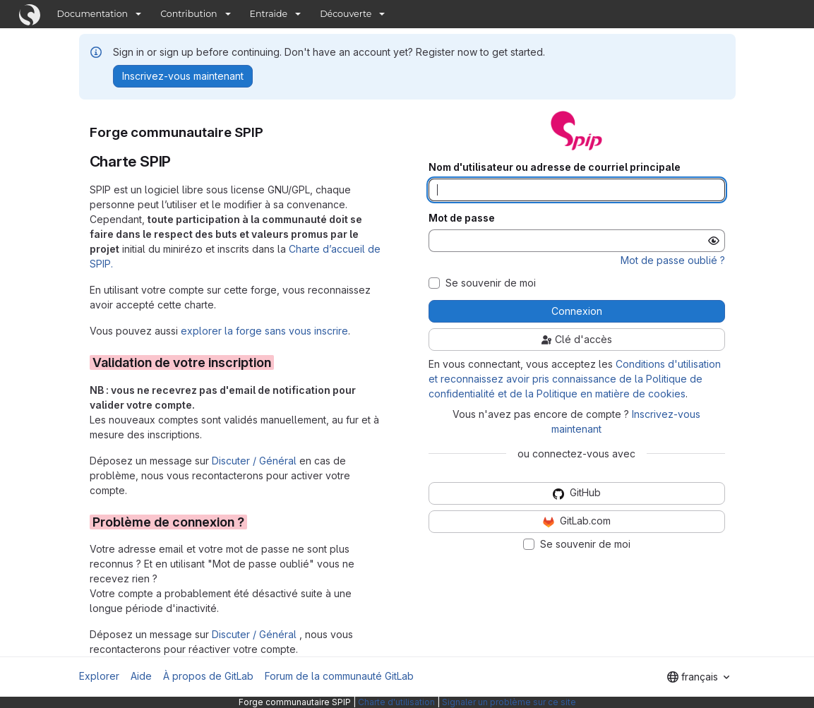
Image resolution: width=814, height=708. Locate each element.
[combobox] (698, 676)
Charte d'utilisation (396, 702)
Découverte (345, 13)
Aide (141, 676)
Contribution (188, 13)
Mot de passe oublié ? (673, 260)
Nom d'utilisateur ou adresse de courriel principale (555, 167)
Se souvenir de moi (490, 283)
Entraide (269, 13)
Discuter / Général (255, 461)
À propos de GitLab (208, 676)
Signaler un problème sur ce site (509, 702)
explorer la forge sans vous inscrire (264, 331)
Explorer (99, 676)
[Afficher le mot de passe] (713, 240)
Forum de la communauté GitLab (339, 676)
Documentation (92, 13)
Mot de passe (462, 218)
